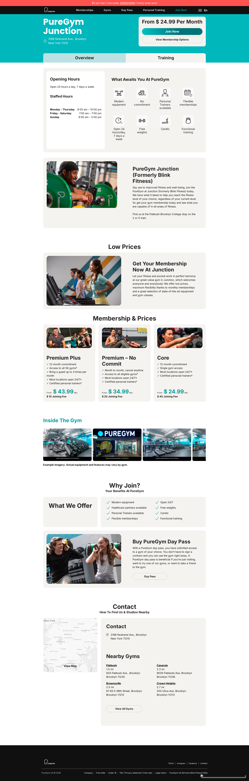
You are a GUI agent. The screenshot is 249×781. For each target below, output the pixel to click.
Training (166, 57)
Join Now (181, 10)
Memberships (84, 10)
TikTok (171, 763)
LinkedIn (204, 763)
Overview (84, 57)
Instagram (181, 763)
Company (88, 773)
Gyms (107, 10)
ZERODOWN (127, 3)
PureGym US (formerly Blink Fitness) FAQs (188, 773)
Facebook (193, 763)
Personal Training (154, 10)
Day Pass (127, 10)
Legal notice (160, 773)
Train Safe (100, 773)
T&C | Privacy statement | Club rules (135, 773)
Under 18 (112, 773)
